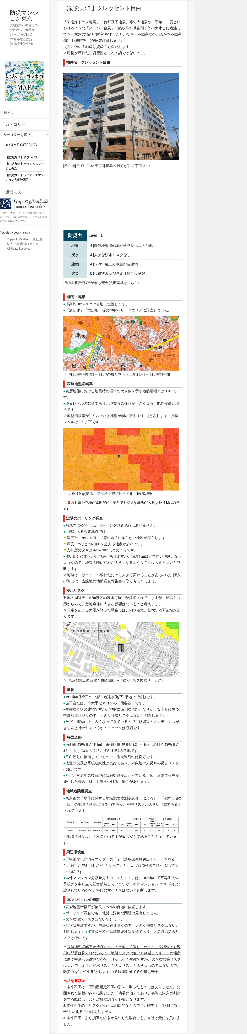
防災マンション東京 (24, 15)
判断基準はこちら (124, 283)
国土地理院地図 (81, 374)
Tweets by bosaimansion (15, 232)
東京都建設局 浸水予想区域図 (93, 680)
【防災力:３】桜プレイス (21, 157)
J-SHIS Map (77, 493)
